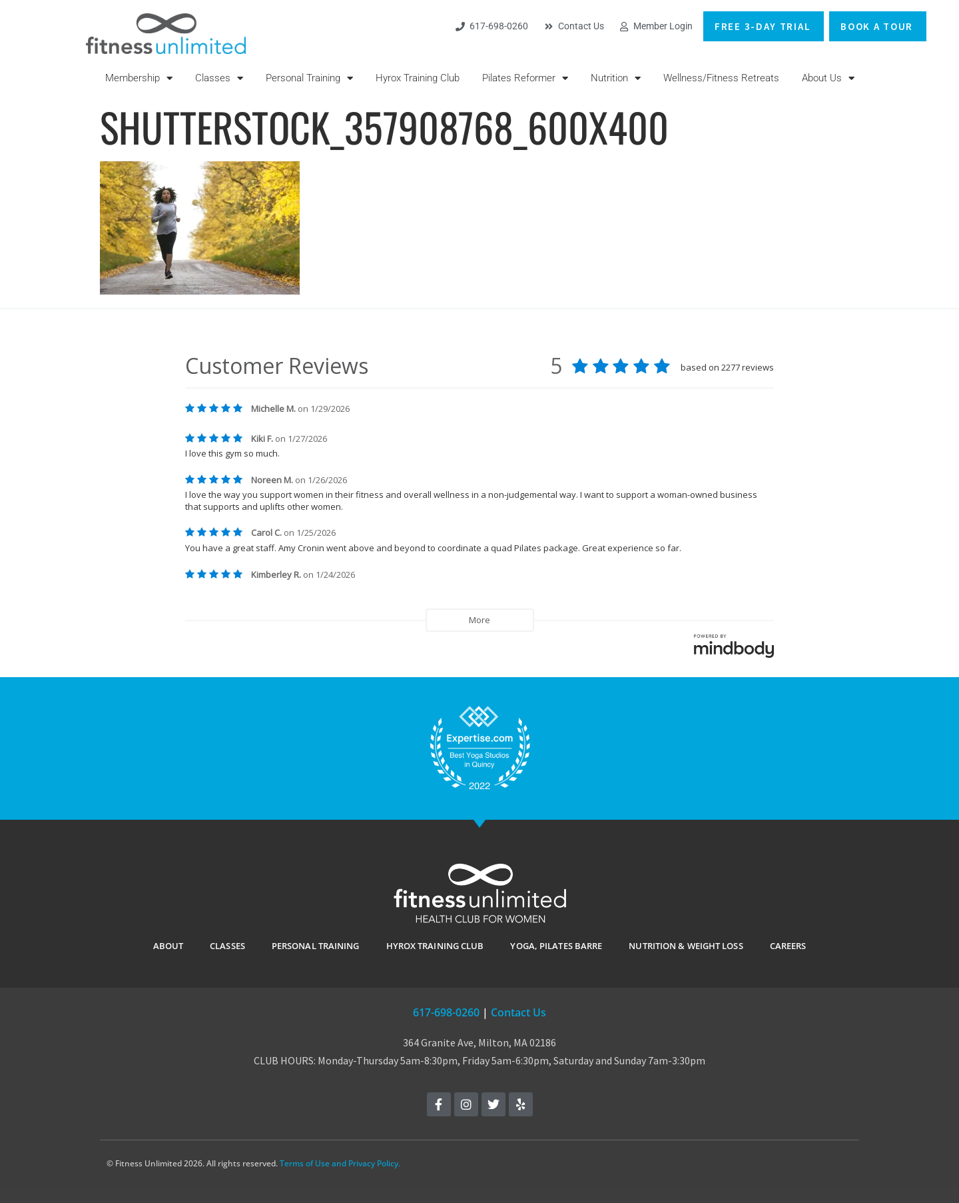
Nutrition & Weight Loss (686, 946)
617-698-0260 (446, 1012)
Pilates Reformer (525, 78)
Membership (138, 78)
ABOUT (168, 946)
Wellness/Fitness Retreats (721, 78)
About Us (828, 78)
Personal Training (309, 78)
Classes (219, 78)
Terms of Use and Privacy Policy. (340, 1163)
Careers (788, 946)
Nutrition (616, 78)
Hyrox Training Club (418, 78)
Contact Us (518, 1012)
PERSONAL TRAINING (316, 946)
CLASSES (227, 946)
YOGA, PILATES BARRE (556, 946)
